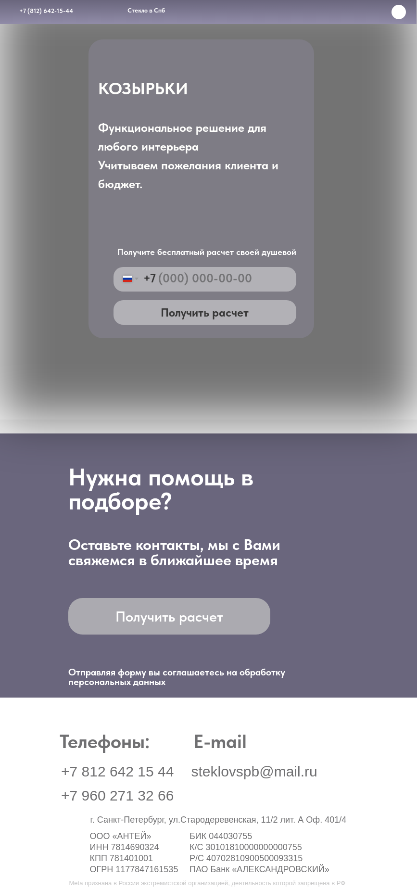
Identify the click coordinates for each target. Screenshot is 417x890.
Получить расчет (205, 312)
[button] (343, 860)
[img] (305, 860)
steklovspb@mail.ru (254, 771)
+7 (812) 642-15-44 (46, 10)
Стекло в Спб (146, 10)
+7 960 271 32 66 (117, 795)
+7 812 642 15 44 (117, 771)
